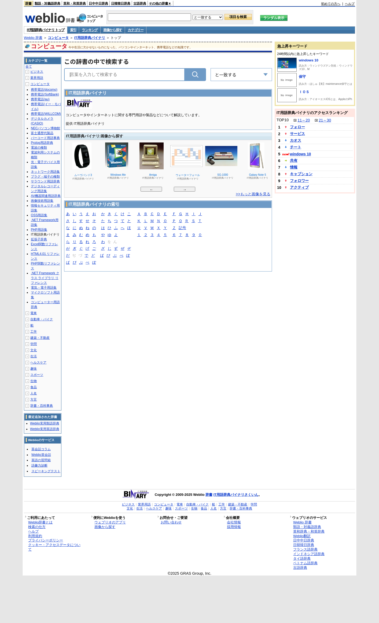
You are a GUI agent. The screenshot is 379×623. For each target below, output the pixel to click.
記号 (182, 228)
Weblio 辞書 (33, 38)
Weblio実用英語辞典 (44, 429)
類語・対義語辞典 (47, 3)
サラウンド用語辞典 (45, 181)
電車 (33, 313)
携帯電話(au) (40, 99)
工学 (33, 332)
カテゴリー (135, 30)
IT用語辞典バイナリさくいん (236, 495)
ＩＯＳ (304, 92)
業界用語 (36, 78)
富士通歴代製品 (42, 133)
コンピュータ (58, 38)
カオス (295, 140)
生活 (33, 356)
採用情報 (234, 527)
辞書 (28, 3)
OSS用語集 (39, 215)
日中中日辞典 (98, 3)
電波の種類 (39, 147)
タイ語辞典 (302, 558)
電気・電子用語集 (44, 287)
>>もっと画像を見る (253, 194)
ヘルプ (350, 4)
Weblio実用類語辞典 (44, 423)
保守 (302, 77)
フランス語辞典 (305, 549)
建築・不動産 (40, 338)
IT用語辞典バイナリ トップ (45, 30)
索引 (73, 30)
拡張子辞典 (39, 239)
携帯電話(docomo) (44, 89)
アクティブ (299, 187)
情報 (293, 167)
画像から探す (112, 30)
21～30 (325, 120)
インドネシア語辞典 (309, 554)
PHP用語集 (39, 230)
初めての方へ (330, 4)
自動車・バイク (41, 319)
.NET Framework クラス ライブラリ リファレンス (45, 278)
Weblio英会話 (41, 455)
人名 (33, 393)
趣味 (33, 369)
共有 (293, 160)
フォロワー (299, 180)
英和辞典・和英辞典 (309, 531)
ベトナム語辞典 (305, 563)
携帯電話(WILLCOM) (46, 114)
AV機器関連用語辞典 (46, 196)
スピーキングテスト (45, 471)
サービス (297, 133)
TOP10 (283, 120)
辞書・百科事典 (41, 406)
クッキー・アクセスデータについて (54, 547)
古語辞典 (139, 3)
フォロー (297, 127)
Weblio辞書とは (40, 522)
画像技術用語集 (42, 201)
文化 (33, 350)
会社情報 (234, 522)
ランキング (90, 30)
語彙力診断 (39, 465)
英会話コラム (41, 449)
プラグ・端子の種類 (45, 176)
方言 (33, 399)
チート (295, 147)
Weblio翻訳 (302, 536)
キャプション (301, 174)
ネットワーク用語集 (45, 172)
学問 (33, 344)
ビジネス (36, 72)
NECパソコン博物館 (45, 128)
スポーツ (36, 375)
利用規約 (35, 536)
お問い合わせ (171, 522)
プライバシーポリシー (45, 540)
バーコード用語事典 (45, 138)
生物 (33, 381)
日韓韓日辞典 (120, 3)
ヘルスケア (38, 362)
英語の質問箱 (41, 460)
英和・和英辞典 (74, 3)
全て (28, 66)
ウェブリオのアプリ (110, 522)
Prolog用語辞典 (42, 143)
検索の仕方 (37, 527)
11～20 (303, 120)
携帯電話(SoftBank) (45, 94)
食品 (33, 387)
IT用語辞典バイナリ (89, 38)
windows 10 (308, 60)
